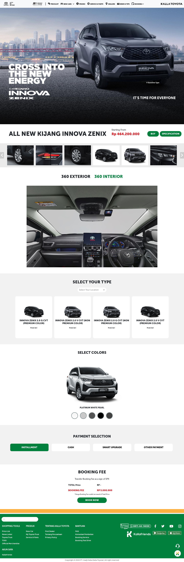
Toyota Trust (7, 537)
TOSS (4, 540)
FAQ (77, 531)
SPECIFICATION (170, 133)
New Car (29, 531)
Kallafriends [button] (7, 555)
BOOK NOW (92, 500)
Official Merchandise (10, 543)
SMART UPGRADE (112, 447)
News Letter (7, 534)
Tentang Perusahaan (53, 534)
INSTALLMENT (29, 447)
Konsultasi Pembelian (84, 534)
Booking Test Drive (83, 540)
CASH (71, 447)
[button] (67, 3)
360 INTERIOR (108, 176)
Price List (6, 531)
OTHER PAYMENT (153, 447)
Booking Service (82, 537)
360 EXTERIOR (75, 176)
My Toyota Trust (32, 534)
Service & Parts (32, 537)
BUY (153, 133)
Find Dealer (50, 531)
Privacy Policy (51, 537)
